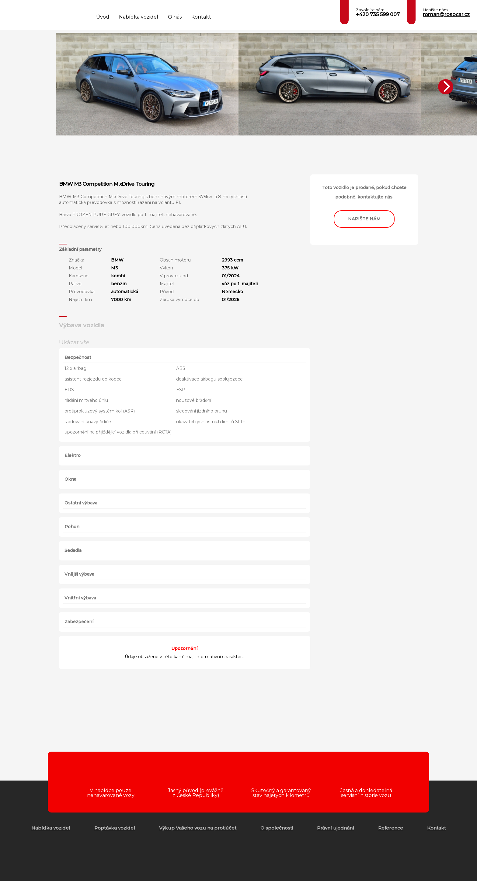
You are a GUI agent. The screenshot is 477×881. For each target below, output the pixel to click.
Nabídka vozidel (138, 17)
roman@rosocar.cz (446, 14)
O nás (175, 17)
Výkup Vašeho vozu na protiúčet (197, 828)
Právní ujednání (335, 828)
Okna (70, 479)
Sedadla (73, 550)
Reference (390, 828)
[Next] (445, 86)
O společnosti (276, 828)
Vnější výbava (79, 574)
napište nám (364, 219)
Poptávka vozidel (114, 828)
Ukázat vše (74, 342)
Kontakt (201, 17)
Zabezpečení (78, 621)
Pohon (71, 526)
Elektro (72, 455)
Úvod (102, 17)
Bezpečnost (77, 357)
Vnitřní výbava (80, 598)
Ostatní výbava (80, 503)
